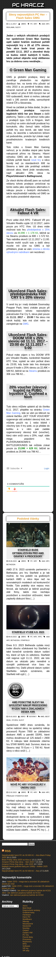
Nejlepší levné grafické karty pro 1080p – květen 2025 (24, 866)
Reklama (10, 27)
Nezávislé (27, 926)
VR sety (26, 950)
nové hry (36, 160)
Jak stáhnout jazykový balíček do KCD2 (34, 890)
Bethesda (10, 564)
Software (26, 946)
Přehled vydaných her (17, 796)
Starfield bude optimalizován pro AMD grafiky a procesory (28, 553)
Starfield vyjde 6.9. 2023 (28, 632)
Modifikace (27, 919)
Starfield (25, 640)
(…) (32, 598)
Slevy (18, 27)
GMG (25, 324)
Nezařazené (28, 924)
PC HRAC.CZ (28, 5)
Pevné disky (28, 937)
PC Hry (33, 24)
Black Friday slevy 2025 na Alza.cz (16, 860)
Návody (26, 921)
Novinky (33, 716)
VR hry (25, 948)
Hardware (27, 915)
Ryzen (15, 720)
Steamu (33, 371)
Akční (25, 906)
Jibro (23, 24)
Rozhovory (27, 941)
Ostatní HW (27, 932)
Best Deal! (27, 908)
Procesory (27, 939)
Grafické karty (28, 912)
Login (46, 468)
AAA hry (45, 24)
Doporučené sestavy (31, 910)
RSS (8, 851)
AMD (42, 716)
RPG (40, 637)
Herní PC (26, 917)
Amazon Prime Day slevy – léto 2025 (17, 864)
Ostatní (26, 930)
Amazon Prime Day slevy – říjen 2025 (18, 862)
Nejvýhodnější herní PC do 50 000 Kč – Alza (21, 871)
